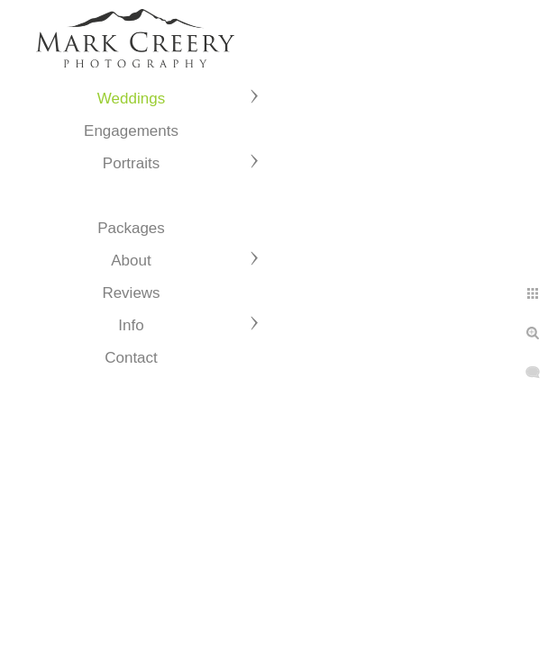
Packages (131, 228)
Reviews (131, 293)
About (131, 260)
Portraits (131, 163)
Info (130, 325)
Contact (131, 357)
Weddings (131, 98)
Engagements (131, 131)
